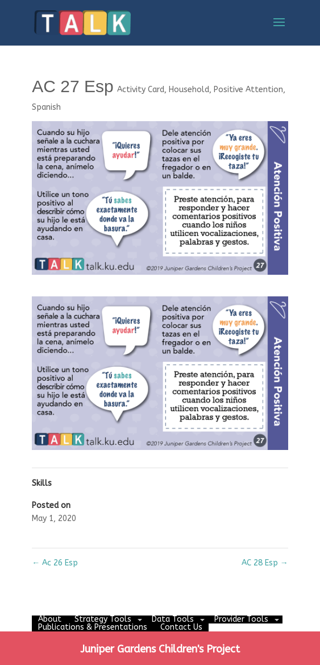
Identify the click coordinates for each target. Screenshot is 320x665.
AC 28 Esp (265, 563)
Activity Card (140, 89)
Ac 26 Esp (55, 563)
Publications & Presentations (92, 627)
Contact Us (181, 627)
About (49, 619)
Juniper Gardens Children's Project (160, 649)
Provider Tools (241, 619)
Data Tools (173, 619)
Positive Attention (248, 89)
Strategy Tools (102, 619)
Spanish (46, 107)
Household (189, 89)
